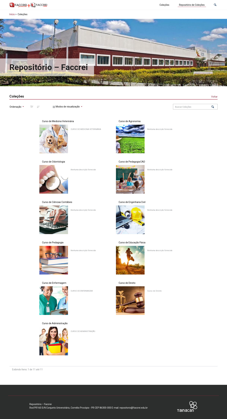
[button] (215, 5)
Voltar (214, 96)
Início (12, 14)
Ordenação (16, 106)
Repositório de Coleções (192, 5)
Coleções (164, 5)
